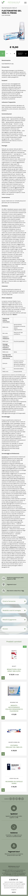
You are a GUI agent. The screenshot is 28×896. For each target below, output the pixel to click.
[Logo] (14, 2)
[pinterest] (19, 799)
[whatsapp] (22, 799)
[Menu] (25, 2)
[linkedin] (10, 799)
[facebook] (13, 799)
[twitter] (16, 799)
